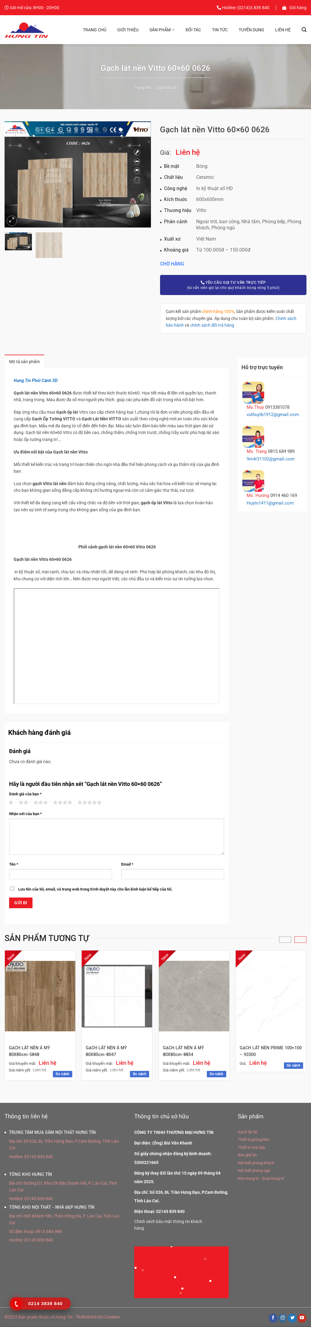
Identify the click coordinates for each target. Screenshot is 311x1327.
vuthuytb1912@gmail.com (273, 414)
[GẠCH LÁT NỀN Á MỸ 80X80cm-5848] (40, 996)
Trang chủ (94, 29)
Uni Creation (108, 1317)
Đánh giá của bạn (25, 794)
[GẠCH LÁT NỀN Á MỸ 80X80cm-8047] (117, 996)
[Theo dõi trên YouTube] (302, 1318)
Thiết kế (83, 1317)
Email (127, 865)
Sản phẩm (162, 30)
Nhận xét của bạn (25, 814)
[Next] (300, 940)
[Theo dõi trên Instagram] (282, 1318)
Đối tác (193, 29)
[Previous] (285, 940)
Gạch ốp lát (166, 88)
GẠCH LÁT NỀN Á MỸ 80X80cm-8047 (106, 1052)
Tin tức (220, 29)
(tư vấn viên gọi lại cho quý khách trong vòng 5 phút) (233, 285)
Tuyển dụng (251, 29)
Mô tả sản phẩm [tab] (26, 362)
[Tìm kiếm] (304, 30)
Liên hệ (283, 29)
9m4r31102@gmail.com (271, 459)
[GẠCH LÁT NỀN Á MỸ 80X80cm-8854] (194, 996)
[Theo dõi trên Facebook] (273, 1318)
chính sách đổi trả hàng (212, 325)
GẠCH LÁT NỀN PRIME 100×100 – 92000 (262, 1052)
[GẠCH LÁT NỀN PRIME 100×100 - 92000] (271, 996)
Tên (13, 865)
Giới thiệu (127, 29)
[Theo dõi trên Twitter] (292, 1318)
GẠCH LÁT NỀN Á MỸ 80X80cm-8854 (183, 1052)
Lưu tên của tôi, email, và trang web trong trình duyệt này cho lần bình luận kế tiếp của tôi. (95, 890)
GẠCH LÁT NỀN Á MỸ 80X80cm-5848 (29, 1052)
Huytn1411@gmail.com (270, 503)
